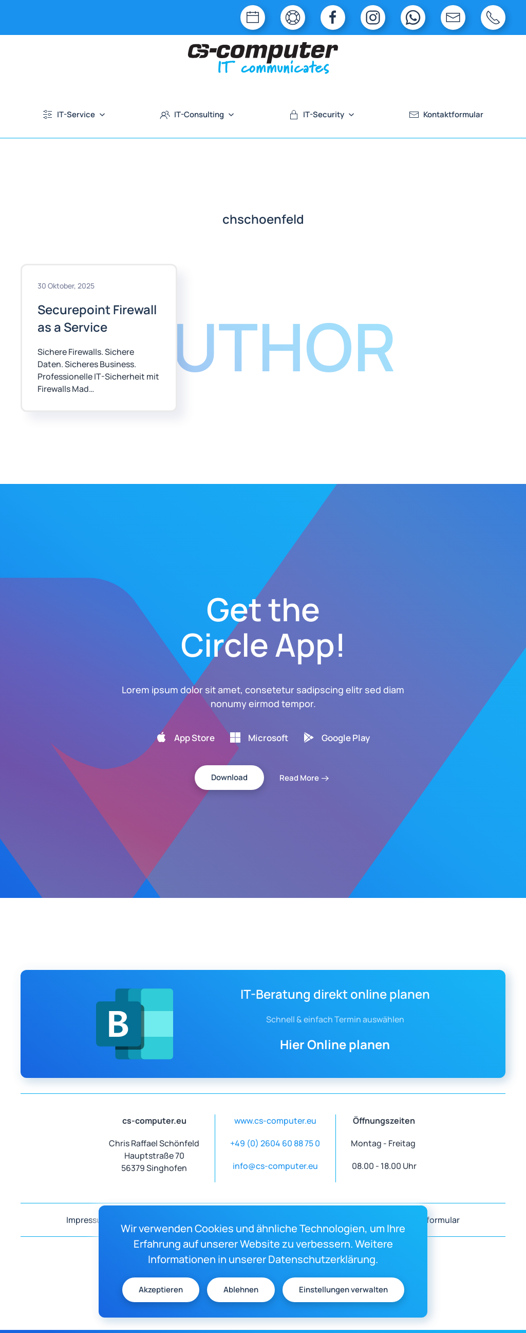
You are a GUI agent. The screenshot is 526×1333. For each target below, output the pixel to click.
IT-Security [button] (322, 114)
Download (229, 777)
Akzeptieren (161, 1289)
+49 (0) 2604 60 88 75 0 (275, 1143)
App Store (194, 738)
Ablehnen (240, 1289)
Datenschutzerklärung (321, 1259)
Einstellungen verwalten (343, 1289)
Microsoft (268, 738)
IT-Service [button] (74, 114)
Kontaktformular (446, 114)
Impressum (87, 1220)
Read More (299, 777)
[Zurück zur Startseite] (263, 58)
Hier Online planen (335, 1044)
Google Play (346, 738)
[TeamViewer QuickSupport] (292, 17)
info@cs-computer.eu (275, 1166)
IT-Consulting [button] (197, 114)
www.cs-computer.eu (275, 1120)
